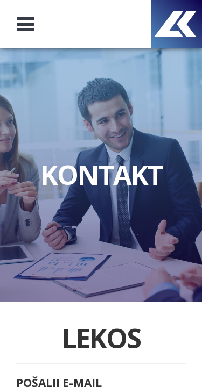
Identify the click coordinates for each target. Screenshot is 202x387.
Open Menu (30, 24)
